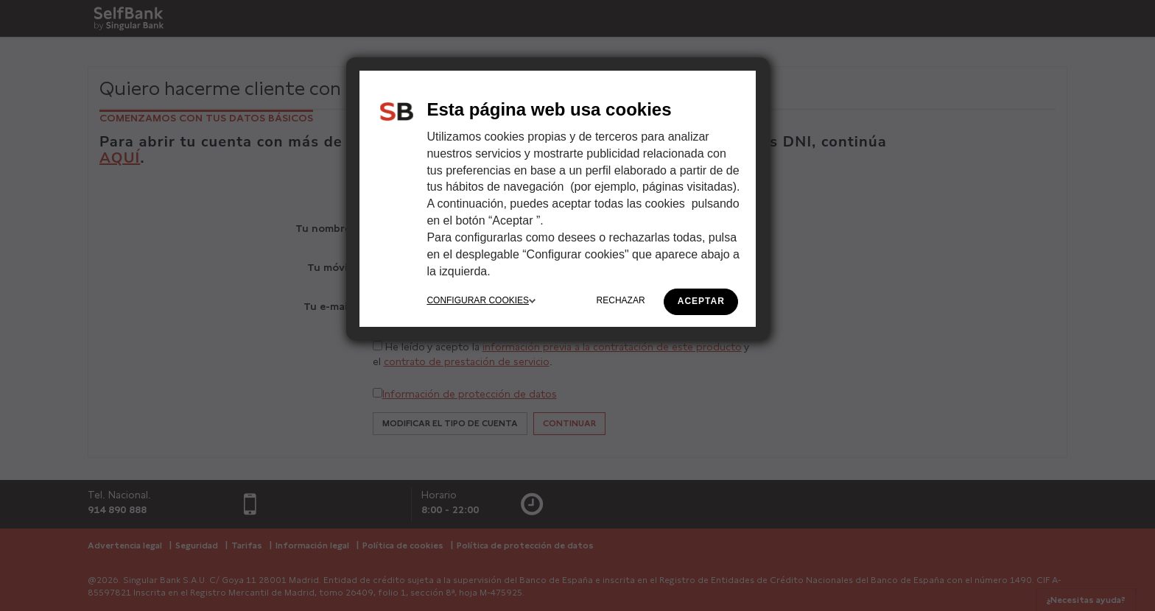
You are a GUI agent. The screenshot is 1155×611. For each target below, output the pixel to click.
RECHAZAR (621, 300)
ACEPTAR (701, 301)
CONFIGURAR (481, 300)
